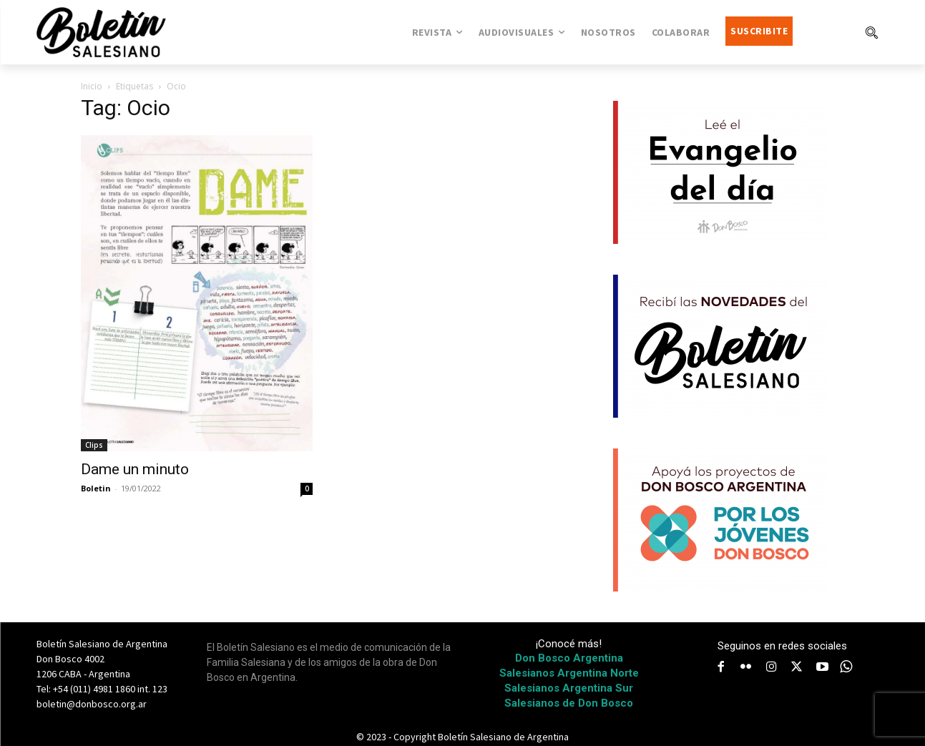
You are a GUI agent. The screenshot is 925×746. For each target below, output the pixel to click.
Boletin (96, 488)
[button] (871, 32)
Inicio (91, 86)
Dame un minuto (135, 469)
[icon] (845, 666)
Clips (94, 445)
